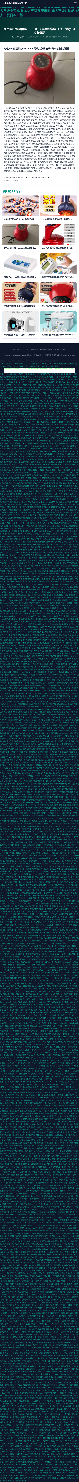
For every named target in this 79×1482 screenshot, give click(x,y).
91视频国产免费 (54, 1111)
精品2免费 (45, 1188)
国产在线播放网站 (25, 510)
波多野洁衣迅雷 (31, 1294)
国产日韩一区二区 (57, 464)
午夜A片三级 (60, 965)
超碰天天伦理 (73, 1345)
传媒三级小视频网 (41, 1281)
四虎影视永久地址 (7, 1177)
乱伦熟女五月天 (13, 398)
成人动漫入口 (61, 1454)
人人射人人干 (55, 1332)
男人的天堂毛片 (70, 1433)
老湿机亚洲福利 (23, 834)
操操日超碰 (36, 1156)
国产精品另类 (31, 725)
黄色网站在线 (35, 1454)
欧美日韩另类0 (39, 464)
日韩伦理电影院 (60, 1114)
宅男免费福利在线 (31, 1204)
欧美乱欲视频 (45, 534)
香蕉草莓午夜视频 (58, 1220)
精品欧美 (68, 720)
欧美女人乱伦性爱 (24, 1063)
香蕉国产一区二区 (11, 1084)
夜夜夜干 (17, 1167)
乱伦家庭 (7, 414)
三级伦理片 (31, 1262)
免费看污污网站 (15, 1004)
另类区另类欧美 (17, 563)
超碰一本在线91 (50, 1324)
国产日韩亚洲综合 (41, 675)
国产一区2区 (72, 1254)
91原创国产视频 (13, 467)
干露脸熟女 (19, 723)
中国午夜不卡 (57, 978)
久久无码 (3, 709)
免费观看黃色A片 (7, 858)
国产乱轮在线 (14, 1217)
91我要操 (8, 574)
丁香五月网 (68, 526)
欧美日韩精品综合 (40, 938)
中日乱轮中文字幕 (59, 1254)
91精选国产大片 (23, 925)
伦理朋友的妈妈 (70, 582)
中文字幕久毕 (32, 1348)
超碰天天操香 (32, 1406)
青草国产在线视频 (36, 406)
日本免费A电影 (58, 1137)
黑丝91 (31, 1223)
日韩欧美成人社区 (11, 1028)
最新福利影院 (9, 637)
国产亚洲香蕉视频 (47, 983)
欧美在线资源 (36, 1332)
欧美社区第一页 (71, 661)
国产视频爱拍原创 (70, 1223)
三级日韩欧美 (62, 893)
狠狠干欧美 (46, 544)
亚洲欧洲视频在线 (35, 1047)
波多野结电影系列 (56, 837)
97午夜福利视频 (30, 459)
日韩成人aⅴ (41, 1079)
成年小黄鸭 (42, 1438)
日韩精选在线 (5, 887)
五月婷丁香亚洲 (19, 1135)
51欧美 (53, 451)
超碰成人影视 (45, 478)
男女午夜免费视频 (12, 1122)
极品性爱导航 (9, 478)
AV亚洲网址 (53, 518)
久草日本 (61, 1268)
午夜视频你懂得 (34, 813)
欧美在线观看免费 (55, 1034)
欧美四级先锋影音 (47, 1132)
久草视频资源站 (17, 446)
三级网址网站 (29, 1425)
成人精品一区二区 (13, 456)
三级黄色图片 (28, 669)
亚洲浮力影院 (10, 1254)
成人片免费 (49, 598)
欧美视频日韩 (45, 1244)
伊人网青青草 (28, 507)
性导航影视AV (31, 494)
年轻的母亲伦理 (69, 1034)
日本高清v (27, 720)
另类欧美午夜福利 (37, 1074)
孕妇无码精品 (34, 1172)
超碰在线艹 (45, 520)
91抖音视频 (50, 1159)
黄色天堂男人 (69, 448)
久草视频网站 (5, 943)
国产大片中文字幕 (22, 512)
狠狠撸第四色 (30, 741)
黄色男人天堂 (35, 1028)
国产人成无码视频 (42, 411)
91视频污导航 (68, 640)
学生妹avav (23, 552)
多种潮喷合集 (38, 1382)
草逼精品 (47, 1199)
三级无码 (45, 824)
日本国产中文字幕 (45, 1161)
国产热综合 (54, 515)
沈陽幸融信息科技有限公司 (14, 3)
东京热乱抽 (32, 1185)
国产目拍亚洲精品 (65, 1052)
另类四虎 (53, 422)
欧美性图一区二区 (69, 1002)
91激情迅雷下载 (21, 1329)
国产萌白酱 (41, 818)
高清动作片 (63, 1278)
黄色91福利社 (52, 725)
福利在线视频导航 (60, 715)
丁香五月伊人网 (20, 951)
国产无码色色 (54, 574)
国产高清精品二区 (37, 390)
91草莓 (28, 707)
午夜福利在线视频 (24, 1385)
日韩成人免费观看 (27, 1119)
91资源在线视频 (9, 582)
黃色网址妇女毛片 (60, 1228)
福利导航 (29, 547)
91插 (16, 659)
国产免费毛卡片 (57, 1284)
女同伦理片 (32, 914)
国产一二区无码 (62, 1177)
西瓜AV (24, 935)
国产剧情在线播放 (18, 1377)
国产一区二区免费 (13, 1034)
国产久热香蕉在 (64, 1457)
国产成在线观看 (39, 645)
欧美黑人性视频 (55, 1167)
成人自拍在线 (66, 816)
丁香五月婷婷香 (6, 1090)
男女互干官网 (61, 1361)
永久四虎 (59, 1382)
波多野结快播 (60, 1132)
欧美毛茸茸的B (5, 874)
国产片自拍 (35, 518)
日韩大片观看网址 (58, 491)
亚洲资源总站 (71, 1132)
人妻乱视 (72, 443)
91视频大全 (46, 1028)
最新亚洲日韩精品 (24, 526)
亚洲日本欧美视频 (26, 1358)
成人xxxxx (32, 648)
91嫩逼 (50, 1148)
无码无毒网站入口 (51, 1050)
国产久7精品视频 (43, 994)
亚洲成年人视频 (33, 1459)
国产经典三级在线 (64, 518)
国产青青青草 (33, 728)
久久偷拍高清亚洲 (18, 558)
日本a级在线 (10, 723)
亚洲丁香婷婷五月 (54, 1364)
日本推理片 (19, 600)
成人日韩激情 (68, 1329)
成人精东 (32, 959)
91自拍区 (27, 821)
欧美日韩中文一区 (56, 478)
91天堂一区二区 (6, 653)
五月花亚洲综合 (13, 520)
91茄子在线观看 (73, 1050)
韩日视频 (53, 552)
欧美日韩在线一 (64, 1350)
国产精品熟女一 (6, 441)
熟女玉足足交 (36, 893)
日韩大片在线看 (72, 499)
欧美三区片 (46, 930)
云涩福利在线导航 (64, 504)
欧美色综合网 (63, 390)
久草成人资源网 (67, 1172)
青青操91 (39, 730)
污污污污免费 (22, 616)
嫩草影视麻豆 (15, 1318)
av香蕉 (55, 1270)
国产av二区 (52, 1100)
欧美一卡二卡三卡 (50, 1371)
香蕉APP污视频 (57, 547)
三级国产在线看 (19, 1058)
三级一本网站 (38, 996)
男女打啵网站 (56, 943)
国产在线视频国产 (69, 1348)
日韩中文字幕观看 (8, 382)
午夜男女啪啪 (32, 1278)
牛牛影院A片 (37, 603)
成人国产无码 (65, 1092)
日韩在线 (73, 430)
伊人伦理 (42, 1010)
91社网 (60, 560)
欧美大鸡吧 (58, 677)
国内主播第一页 (47, 555)
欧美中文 (30, 1137)
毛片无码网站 (42, 1369)
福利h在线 (28, 996)
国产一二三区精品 (34, 1401)
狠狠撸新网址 (22, 1092)
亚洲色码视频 (47, 951)
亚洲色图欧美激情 (31, 1111)
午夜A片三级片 (46, 550)
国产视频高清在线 (25, 488)
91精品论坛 (25, 1454)
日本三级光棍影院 (27, 425)
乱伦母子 (64, 879)
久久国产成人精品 (69, 550)
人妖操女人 (49, 1074)
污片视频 (8, 1302)
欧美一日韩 (54, 1204)
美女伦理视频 (10, 377)
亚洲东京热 (61, 422)
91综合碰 (16, 648)
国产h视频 (46, 1425)
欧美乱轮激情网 (57, 957)
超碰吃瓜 (54, 534)
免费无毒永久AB (23, 1273)
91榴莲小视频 (71, 462)
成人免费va (47, 866)
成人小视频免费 (22, 1060)
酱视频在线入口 (35, 861)
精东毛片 (32, 858)
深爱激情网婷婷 (47, 1191)
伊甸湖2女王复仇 (68, 1422)
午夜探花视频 (24, 975)
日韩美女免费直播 (47, 672)
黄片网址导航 (70, 1414)
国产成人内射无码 (58, 385)
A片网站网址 (59, 672)
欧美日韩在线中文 (60, 1047)
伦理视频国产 (29, 933)
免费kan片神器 (51, 874)
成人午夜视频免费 (8, 728)
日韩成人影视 (19, 438)
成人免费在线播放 (35, 941)
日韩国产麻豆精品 (50, 1018)
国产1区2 (70, 1191)
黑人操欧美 (63, 1010)
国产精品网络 (12, 709)
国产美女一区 (34, 1132)
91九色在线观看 (8, 659)
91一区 (18, 672)
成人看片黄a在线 (28, 874)
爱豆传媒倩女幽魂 (6, 470)
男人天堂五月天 (19, 999)
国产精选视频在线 (59, 1175)
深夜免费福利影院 (65, 1465)
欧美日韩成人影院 (33, 1356)
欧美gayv (21, 430)
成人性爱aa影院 (64, 433)
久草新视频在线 (42, 571)
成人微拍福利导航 (55, 738)
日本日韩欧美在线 (45, 696)
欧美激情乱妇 (29, 917)
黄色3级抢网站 (45, 382)
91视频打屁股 (18, 1066)
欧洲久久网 (66, 861)
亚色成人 (13, 901)
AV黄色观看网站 (61, 456)
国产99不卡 (45, 584)
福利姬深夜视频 (28, 1236)
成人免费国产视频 (39, 1044)
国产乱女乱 (24, 648)
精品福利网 (51, 890)
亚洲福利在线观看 (10, 861)
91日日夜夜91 (36, 417)
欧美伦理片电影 (66, 1169)
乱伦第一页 (46, 552)
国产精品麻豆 (35, 954)
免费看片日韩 (52, 728)
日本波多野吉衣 (35, 576)
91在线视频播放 (41, 879)
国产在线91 (44, 518)
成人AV (46, 869)
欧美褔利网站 (22, 1310)
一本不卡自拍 (11, 1063)
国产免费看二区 (18, 595)
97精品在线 (46, 1076)
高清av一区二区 (55, 855)
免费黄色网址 (19, 685)
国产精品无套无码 (17, 627)
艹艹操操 (51, 456)
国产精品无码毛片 (70, 903)
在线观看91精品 (25, 738)
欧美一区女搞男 (60, 1356)
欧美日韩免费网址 (34, 1475)
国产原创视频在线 (29, 443)
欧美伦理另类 (30, 837)
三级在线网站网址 (62, 983)
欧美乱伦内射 (26, 1364)
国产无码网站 (48, 656)
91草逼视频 (42, 728)
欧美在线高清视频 (17, 1220)
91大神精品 (38, 425)
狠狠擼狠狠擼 (63, 733)
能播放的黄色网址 (16, 1430)
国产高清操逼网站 (22, 1481)
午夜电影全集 (56, 467)
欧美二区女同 (45, 688)
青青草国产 (28, 590)
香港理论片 (54, 906)
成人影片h (50, 502)
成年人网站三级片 (56, 1183)
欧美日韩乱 (37, 590)
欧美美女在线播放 (37, 909)
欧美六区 (14, 1465)
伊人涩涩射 (56, 531)
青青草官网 (26, 1457)
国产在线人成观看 (14, 994)
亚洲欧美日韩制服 (40, 847)
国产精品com (31, 1342)
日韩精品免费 (26, 832)
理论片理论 (18, 911)
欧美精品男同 (29, 1100)
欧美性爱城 (65, 1249)
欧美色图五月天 (9, 1132)
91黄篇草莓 (11, 1092)
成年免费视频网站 (12, 510)
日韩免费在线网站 (56, 1140)
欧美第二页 (46, 1310)
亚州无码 (24, 972)
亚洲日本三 (10, 1231)
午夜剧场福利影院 (27, 1305)
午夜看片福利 (29, 1066)
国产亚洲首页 (36, 975)
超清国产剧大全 (19, 470)
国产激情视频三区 (42, 640)
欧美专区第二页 (44, 1294)
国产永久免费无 (57, 1090)
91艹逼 (65, 1353)
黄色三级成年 (9, 560)
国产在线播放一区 (69, 1055)
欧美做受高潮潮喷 (20, 813)
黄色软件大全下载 (45, 988)
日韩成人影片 (45, 523)
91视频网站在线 (29, 427)
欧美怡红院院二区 (49, 425)
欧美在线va (65, 1358)
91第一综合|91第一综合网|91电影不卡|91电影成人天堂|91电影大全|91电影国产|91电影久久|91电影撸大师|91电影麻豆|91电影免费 (39, 762)
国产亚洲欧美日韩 (59, 1042)
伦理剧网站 (73, 1010)
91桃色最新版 (5, 1465)
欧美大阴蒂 (66, 826)
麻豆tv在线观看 (53, 488)
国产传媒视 (9, 1462)
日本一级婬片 (66, 382)
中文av (16, 824)
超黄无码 (20, 669)
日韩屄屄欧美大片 (13, 909)
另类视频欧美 (59, 619)
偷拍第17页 (54, 1209)
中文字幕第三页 (33, 478)
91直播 (14, 507)
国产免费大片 (28, 717)
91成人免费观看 (16, 1340)
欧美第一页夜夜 (57, 395)
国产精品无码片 (56, 1236)
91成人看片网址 (28, 1106)
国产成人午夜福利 (42, 1451)
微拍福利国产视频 (28, 411)
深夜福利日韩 (61, 1435)
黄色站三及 (35, 1196)
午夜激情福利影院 (67, 959)
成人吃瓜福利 (24, 467)
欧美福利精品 (37, 1387)
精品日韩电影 (31, 999)
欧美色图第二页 (72, 1361)
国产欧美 (56, 496)
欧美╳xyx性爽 (61, 1127)
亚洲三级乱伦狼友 (11, 949)
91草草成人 (10, 1196)
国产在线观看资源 (29, 994)
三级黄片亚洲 (8, 1401)
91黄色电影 (11, 523)
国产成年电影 (26, 829)
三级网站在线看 (16, 1313)
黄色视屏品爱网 (41, 1034)
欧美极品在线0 (45, 1220)
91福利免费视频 (16, 733)
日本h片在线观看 (14, 1361)
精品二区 (46, 1276)
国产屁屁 (34, 414)
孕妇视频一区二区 (7, 1012)
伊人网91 (3, 1225)
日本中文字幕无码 (59, 536)
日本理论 (5, 672)
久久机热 (51, 448)
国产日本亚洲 (51, 1350)
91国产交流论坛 (28, 1247)
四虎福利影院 (16, 1159)
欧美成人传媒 (56, 1425)
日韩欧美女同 (26, 1156)
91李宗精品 (19, 656)
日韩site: (76, 962)
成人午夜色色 (59, 909)
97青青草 (45, 1329)
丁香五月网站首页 (34, 1076)
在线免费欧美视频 (16, 403)
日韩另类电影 (36, 853)
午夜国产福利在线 (29, 1340)
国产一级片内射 (61, 401)
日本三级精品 (6, 1358)
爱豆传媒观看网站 (63, 425)
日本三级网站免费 (72, 1231)
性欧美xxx (66, 943)
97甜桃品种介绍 (59, 629)
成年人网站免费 (30, 627)
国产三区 (69, 858)
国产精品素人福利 (13, 1119)
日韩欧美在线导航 (16, 1209)
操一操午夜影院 (12, 1422)
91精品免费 (32, 1231)
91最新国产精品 (13, 504)
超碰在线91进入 (72, 1076)
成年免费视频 (33, 744)
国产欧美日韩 (24, 1422)
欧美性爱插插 (37, 866)
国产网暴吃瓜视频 (69, 1340)
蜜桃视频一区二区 (19, 957)
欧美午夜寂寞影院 (16, 536)
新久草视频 (10, 885)
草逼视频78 (6, 528)
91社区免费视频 (36, 1289)
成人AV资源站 (65, 1204)
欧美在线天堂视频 (72, 965)
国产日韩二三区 (7, 1052)
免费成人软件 (42, 563)
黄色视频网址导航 (66, 531)
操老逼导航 (10, 1223)
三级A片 (31, 675)
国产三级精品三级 (66, 1262)
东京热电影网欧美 (27, 1148)
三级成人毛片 (24, 1050)
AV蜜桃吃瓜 (37, 664)
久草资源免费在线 (9, 1467)
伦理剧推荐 (35, 629)
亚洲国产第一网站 (34, 584)
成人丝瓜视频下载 (46, 419)
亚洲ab (56, 486)
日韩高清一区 (54, 1060)
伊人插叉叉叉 (42, 1212)
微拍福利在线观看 (16, 374)
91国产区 (8, 837)
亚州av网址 (12, 1172)
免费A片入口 (9, 1047)
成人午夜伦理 (33, 1302)
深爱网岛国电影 (62, 834)
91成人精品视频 (69, 395)
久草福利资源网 (53, 507)
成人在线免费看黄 (13, 621)
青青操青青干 (18, 736)
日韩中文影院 (11, 1414)
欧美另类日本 (56, 1028)
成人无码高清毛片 (12, 555)
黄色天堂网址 (59, 885)
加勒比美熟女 (55, 813)
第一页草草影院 (57, 651)
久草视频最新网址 (59, 499)
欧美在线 (62, 1050)
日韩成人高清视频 (41, 1358)
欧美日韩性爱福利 (20, 611)
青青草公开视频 (25, 1379)
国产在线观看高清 (23, 1196)
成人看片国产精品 (72, 887)
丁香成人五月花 (36, 499)
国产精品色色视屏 (34, 927)
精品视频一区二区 (37, 919)
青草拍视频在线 (57, 1215)
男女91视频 (73, 603)
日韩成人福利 (24, 1284)
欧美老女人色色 (20, 1321)
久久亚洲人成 (5, 502)
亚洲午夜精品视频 (6, 608)
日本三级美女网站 (71, 1183)
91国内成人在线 (36, 1276)
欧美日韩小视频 (21, 691)
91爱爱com (47, 531)
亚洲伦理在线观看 (45, 1254)
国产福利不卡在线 (70, 1217)
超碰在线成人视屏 (26, 1225)
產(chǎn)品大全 (20, 37)
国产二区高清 (27, 653)
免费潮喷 (3, 467)
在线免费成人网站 (60, 1473)
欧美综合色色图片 (70, 1215)
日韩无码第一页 (27, 1318)
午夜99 (21, 645)
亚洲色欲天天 (34, 419)
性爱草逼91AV (69, 590)
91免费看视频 (39, 669)
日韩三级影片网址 (47, 1377)
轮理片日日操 (29, 1435)
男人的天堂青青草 (32, 1012)
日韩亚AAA (4, 1457)
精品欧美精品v (30, 683)
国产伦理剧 (6, 627)
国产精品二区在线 (39, 877)
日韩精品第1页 (24, 1409)
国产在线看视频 (6, 927)
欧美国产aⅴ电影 (21, 1265)
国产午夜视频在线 (57, 1414)
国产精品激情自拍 (42, 1119)
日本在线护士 (55, 520)
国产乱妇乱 (21, 1180)
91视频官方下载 (56, 1012)
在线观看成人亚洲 (44, 1020)
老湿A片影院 (13, 603)
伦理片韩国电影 (38, 832)
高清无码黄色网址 (61, 919)
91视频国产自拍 (38, 475)
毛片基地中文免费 (57, 1066)
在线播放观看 (48, 595)
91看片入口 (20, 696)
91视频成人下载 (43, 574)
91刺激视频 (70, 717)
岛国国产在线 (12, 680)
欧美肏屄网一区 (57, 994)
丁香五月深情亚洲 (58, 829)
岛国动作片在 (17, 579)
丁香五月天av (70, 699)
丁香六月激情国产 (26, 938)
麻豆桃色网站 (58, 736)
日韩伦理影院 (47, 1475)
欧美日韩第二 (8, 978)
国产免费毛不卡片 (70, 707)
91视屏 (75, 986)
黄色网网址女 (48, 499)
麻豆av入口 (5, 1419)
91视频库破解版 (20, 1262)
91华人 (48, 464)
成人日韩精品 (24, 688)
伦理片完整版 (12, 518)
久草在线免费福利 (34, 1326)
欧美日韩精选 (20, 898)
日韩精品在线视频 (71, 1302)
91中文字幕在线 (31, 470)
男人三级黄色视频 (34, 1249)
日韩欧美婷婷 (69, 1095)
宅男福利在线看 (55, 1188)
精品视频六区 (56, 1002)
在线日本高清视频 (7, 906)
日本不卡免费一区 (71, 909)
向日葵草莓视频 (52, 986)
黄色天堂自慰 (60, 1039)
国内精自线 (63, 387)
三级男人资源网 (27, 1427)
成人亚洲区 (11, 515)
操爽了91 (46, 1215)
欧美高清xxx (35, 1191)
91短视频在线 (57, 730)
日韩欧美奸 (14, 1470)
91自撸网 (10, 1265)
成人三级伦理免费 (16, 387)
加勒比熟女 (33, 409)
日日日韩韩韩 (44, 1406)
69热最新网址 (7, 667)
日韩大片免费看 (47, 1401)
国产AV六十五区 (65, 970)
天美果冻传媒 (58, 550)
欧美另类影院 (43, 991)
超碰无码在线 (17, 640)
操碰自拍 (24, 980)
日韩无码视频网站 (48, 603)
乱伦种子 (55, 374)
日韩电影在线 (28, 847)
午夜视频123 (10, 600)
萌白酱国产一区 (58, 409)
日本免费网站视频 (42, 1236)
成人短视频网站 (14, 980)
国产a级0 (59, 379)
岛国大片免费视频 (54, 398)
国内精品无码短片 (41, 441)
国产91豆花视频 (45, 1430)
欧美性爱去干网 (15, 1247)
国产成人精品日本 (46, 629)
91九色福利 (50, 624)
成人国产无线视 (61, 624)
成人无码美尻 (58, 980)
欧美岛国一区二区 (13, 592)
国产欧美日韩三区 (37, 1084)
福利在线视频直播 (32, 398)
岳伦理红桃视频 (64, 850)
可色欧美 (15, 1358)
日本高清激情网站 (37, 946)
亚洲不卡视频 (50, 1223)
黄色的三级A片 (10, 1395)
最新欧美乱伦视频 (22, 919)
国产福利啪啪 (30, 483)
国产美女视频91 (52, 1044)
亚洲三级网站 (47, 1321)
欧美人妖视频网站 (20, 637)
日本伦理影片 (59, 1148)
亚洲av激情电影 (25, 555)
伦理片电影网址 (9, 1438)
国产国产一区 (54, 430)
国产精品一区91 (56, 688)
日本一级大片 (5, 374)
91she (68, 1438)
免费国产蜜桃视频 (20, 1207)
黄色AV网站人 (41, 725)
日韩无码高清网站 (49, 967)
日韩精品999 (33, 935)
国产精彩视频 (50, 435)
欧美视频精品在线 (71, 1265)
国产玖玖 (60, 707)
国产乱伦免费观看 (46, 643)
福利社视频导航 (43, 1286)
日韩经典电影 (40, 1268)
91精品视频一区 (16, 1390)
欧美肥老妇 (67, 648)
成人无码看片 (46, 566)
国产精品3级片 (73, 387)
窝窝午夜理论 (33, 637)
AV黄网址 (27, 1116)
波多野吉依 (68, 1140)
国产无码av (4, 603)
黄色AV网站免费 (72, 885)
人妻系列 (74, 467)
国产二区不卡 (13, 1409)
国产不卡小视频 (30, 560)
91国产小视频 (36, 672)
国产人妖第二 (41, 502)
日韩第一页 (44, 1012)
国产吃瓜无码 (69, 1241)
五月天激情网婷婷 (56, 869)
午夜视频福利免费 (63, 728)
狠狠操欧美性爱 (11, 550)
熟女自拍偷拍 (22, 571)
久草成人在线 (22, 1015)
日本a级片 (30, 882)
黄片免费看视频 (6, 847)
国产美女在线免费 (20, 651)
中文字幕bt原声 (67, 598)
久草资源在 (11, 598)
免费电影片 (70, 512)
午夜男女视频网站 (14, 1236)
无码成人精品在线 (56, 898)
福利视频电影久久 (10, 616)
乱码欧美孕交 (36, 520)
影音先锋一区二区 (15, 1153)
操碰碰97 (44, 1207)
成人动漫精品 (10, 919)
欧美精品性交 (29, 438)
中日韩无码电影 (45, 1098)
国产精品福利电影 (32, 1220)
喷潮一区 (63, 587)
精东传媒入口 (65, 419)
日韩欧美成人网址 (65, 1151)
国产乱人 (36, 534)
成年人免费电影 (54, 1358)
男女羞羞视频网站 (10, 986)
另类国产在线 (12, 571)
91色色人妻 (32, 504)
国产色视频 (32, 632)
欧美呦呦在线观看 (41, 911)
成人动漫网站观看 (44, 395)
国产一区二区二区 (16, 395)
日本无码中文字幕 (20, 895)
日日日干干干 (71, 1148)
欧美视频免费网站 (16, 842)
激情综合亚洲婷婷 (11, 1026)
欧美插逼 (74, 861)
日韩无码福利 (8, 1002)
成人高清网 (40, 874)
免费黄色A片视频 (35, 978)
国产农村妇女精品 (24, 930)
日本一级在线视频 (43, 494)
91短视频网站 (53, 675)
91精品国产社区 (6, 640)
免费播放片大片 (35, 1068)
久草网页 (69, 576)
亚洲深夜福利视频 (61, 1036)
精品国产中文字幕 (22, 1233)
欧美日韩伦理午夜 (38, 720)
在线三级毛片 (57, 1403)
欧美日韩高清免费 (29, 640)
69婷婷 (47, 1233)
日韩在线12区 (59, 1401)
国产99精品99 (5, 871)
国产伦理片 (39, 1137)
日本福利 (25, 1191)
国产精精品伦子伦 (64, 946)
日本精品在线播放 (20, 675)
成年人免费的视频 (35, 1215)
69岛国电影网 (22, 1007)
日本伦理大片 (71, 1273)
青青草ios (53, 1119)
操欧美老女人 (31, 568)
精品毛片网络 (34, 980)
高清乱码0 (49, 496)
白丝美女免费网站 (27, 393)
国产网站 (10, 494)
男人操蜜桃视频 (65, 483)
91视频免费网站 (51, 962)
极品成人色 (50, 600)
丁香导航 (47, 1124)
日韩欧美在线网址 (30, 1145)
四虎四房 (46, 685)
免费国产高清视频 (18, 707)
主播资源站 (56, 1172)
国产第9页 (57, 598)
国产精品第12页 (33, 608)
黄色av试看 (52, 1342)
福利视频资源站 (11, 379)
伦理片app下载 (26, 433)
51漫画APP (35, 592)
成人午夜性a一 (23, 1289)
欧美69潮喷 (16, 433)
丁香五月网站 (29, 600)
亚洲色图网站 (59, 720)
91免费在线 (40, 1092)
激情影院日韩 (31, 667)
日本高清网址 (8, 1127)
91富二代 (22, 1326)
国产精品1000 (41, 627)
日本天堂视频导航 (13, 425)
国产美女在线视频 (50, 475)
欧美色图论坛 (61, 462)
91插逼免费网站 (64, 1058)
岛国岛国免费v (32, 1161)
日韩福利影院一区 (50, 1116)
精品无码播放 (23, 1371)
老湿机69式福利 (65, 1369)
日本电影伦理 (53, 605)
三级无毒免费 (58, 656)
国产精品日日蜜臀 (7, 1185)
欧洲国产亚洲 (44, 906)
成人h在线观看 (23, 1292)
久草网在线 (60, 454)
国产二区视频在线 (45, 1473)
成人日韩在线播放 (24, 986)
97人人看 (74, 723)
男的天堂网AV (55, 523)
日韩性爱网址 (10, 584)
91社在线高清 (7, 472)
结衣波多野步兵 (11, 1385)
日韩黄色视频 (72, 925)
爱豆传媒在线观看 (44, 1145)
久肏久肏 (66, 1310)
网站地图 (54, 366)
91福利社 (61, 1292)
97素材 (15, 1337)
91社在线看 (66, 653)
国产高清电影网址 (60, 555)
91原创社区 (56, 566)
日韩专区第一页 (49, 1345)
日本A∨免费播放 (14, 829)
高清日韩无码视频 (31, 528)
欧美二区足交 (29, 842)
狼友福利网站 (26, 1252)
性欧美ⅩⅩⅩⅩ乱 (63, 403)
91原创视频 (11, 691)
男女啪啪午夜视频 (32, 486)
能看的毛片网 (65, 1366)
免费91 (64, 470)
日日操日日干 (9, 1169)
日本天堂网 (43, 1334)
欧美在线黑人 (33, 1403)
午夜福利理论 (5, 1377)
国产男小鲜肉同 (61, 446)
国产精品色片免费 (42, 840)
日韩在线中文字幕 (37, 1050)
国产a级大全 (72, 1473)
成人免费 (74, 566)
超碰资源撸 (59, 1374)
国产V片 (47, 829)
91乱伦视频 (26, 845)
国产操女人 (29, 534)
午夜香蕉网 (49, 1273)
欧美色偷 (61, 1063)
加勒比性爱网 (25, 406)
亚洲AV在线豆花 (56, 685)
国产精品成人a (65, 1470)
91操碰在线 (26, 390)
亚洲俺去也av (51, 949)
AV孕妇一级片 (63, 1116)
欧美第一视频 (37, 1063)
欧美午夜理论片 (11, 922)
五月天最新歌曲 (30, 1020)
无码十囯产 (46, 957)
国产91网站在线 (41, 1087)
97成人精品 (42, 1153)
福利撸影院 (8, 480)
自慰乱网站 (75, 938)
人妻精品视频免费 (51, 1151)
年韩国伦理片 (10, 1356)
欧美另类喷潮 (64, 933)
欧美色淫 (60, 406)
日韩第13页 (33, 988)
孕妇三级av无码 (42, 632)
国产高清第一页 (36, 621)
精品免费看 (6, 496)
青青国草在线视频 (7, 988)
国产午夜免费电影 (19, 927)
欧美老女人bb (64, 472)
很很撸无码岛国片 (71, 1374)
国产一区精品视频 (46, 1398)
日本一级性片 (27, 1260)
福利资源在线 (47, 427)
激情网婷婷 (20, 693)
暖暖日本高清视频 (53, 1305)
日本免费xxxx (8, 1321)
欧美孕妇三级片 (45, 1201)
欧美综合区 (17, 1106)
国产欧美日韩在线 (67, 544)
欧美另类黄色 (58, 1302)
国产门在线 (68, 1284)
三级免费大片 (70, 914)
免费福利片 (44, 1060)
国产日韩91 (14, 417)
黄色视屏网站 (5, 536)
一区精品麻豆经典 (62, 451)
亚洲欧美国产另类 (69, 736)
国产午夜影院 (32, 1031)
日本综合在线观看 (45, 1231)
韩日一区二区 (69, 417)
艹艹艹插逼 (67, 547)
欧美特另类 (49, 1422)
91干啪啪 (9, 736)
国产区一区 (45, 813)
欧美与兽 (35, 1385)
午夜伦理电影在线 (10, 1199)
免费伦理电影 (37, 542)
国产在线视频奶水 (39, 970)
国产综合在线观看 (63, 377)
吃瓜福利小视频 (55, 470)
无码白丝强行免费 (19, 667)
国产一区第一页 (36, 925)
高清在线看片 (45, 1385)
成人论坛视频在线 (11, 1449)
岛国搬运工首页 (58, 582)
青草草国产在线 (52, 933)
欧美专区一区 (24, 1084)
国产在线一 (18, 443)
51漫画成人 (27, 531)
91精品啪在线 (56, 1020)
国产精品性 (47, 374)
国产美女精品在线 (53, 816)
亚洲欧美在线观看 (38, 472)
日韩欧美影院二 (41, 842)
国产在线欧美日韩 (10, 1387)
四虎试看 (45, 446)
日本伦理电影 (62, 1281)
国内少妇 (54, 1164)
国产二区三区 (38, 374)
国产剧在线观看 (35, 972)
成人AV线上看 (66, 972)
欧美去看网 (4, 1324)
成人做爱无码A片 (51, 1103)
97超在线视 (9, 683)
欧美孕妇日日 (51, 818)
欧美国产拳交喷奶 (20, 478)
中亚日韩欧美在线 (39, 1252)
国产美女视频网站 (30, 574)
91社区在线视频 (22, 1473)
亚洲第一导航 (60, 1297)
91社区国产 (32, 377)
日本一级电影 (60, 576)
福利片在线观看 (46, 385)
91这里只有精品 (72, 1356)
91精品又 (46, 701)
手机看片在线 (21, 855)
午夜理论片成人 (19, 1228)
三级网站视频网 (13, 688)
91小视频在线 (72, 1114)
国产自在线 (21, 568)
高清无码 (67, 1066)
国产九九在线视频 (50, 1063)
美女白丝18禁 (35, 680)
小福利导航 (61, 818)
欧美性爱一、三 (43, 1140)
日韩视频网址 (6, 1297)
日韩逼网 (56, 419)
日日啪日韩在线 (53, 959)
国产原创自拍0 (48, 1289)
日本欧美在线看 (47, 664)
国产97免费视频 (68, 1188)
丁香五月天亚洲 (73, 675)
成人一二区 (4, 1446)
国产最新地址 (24, 1366)
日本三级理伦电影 (43, 1055)
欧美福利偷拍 (18, 1353)
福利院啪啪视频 (65, 1478)
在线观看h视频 (50, 379)
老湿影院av (26, 1159)
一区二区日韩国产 (60, 1398)
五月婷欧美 (62, 832)
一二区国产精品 (40, 1446)
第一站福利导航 (9, 1473)
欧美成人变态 (35, 1188)
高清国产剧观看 (63, 552)
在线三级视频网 (20, 1462)
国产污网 (45, 1332)
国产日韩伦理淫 (21, 744)
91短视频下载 (10, 855)
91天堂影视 (35, 693)
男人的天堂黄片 (52, 1262)
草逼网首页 (6, 427)
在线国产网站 (29, 1183)
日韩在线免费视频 (22, 1270)
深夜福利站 (55, 972)
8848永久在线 (20, 1348)
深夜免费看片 (66, 1451)
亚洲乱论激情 (60, 1135)
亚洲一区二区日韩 (50, 1106)
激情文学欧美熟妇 (71, 1294)
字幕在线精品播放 (6, 605)
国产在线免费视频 (42, 903)
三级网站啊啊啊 (46, 1393)
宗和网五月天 (43, 528)
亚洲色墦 (38, 1425)
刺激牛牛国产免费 (31, 1010)
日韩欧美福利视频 (48, 895)
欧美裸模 (48, 409)
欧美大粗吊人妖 (6, 677)
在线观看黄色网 (29, 723)
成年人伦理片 (53, 693)
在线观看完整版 (11, 1273)
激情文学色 (69, 672)
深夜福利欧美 (68, 1012)
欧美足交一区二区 (33, 422)
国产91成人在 (60, 1273)
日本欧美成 (4, 1340)
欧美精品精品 (68, 911)
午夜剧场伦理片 (33, 1180)
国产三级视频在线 (6, 725)
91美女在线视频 (44, 451)
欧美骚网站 (63, 675)
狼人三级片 (4, 744)
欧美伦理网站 (57, 863)
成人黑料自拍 (60, 600)
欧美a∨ (7, 1100)
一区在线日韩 (38, 1308)
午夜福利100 (30, 1090)
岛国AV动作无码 (43, 459)
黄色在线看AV (72, 1225)
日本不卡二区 (5, 417)
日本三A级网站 (36, 922)
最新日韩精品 (19, 462)
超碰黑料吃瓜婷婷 (22, 1438)
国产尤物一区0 (36, 1414)
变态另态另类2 (9, 656)
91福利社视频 (21, 547)
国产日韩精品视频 (32, 1244)
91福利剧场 (17, 475)
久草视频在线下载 (36, 1108)
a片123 (51, 619)
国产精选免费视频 (60, 664)
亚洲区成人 (67, 685)
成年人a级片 (12, 818)
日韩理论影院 (15, 972)
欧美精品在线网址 (60, 951)
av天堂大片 (50, 1127)
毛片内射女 (9, 632)
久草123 (40, 667)
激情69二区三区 (6, 1305)
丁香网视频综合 (71, 1004)
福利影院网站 (72, 446)
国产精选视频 (48, 925)
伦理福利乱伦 (41, 959)
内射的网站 (37, 1337)
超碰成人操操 (53, 441)
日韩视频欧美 (51, 1268)
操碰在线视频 (22, 959)
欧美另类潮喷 (17, 967)
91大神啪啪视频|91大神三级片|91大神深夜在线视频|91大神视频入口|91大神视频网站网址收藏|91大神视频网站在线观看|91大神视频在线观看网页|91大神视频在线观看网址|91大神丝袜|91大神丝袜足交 (39, 783)
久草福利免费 (48, 845)
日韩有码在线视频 (49, 941)
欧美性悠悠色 (71, 1135)
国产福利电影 (34, 523)
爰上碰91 (46, 723)
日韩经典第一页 (65, 1084)
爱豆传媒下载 (55, 701)
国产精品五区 (21, 1475)
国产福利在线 (68, 435)
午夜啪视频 (57, 709)
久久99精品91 (37, 869)
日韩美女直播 (9, 542)
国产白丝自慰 (23, 1108)
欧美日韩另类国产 (70, 845)
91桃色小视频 (74, 733)
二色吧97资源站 (28, 464)
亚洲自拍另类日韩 (13, 1252)
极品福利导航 (51, 704)
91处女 (20, 507)
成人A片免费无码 (14, 1023)
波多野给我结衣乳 (39, 1364)
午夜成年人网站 (6, 707)
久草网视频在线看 (65, 515)
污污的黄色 (25, 909)
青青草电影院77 (32, 1058)
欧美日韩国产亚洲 (37, 1124)
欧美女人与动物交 (40, 393)
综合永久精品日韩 (39, 1457)
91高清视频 (44, 834)
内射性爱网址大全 (58, 661)
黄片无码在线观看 (16, 840)
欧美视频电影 (42, 736)
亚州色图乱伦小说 (16, 502)
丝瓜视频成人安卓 (34, 1329)
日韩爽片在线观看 (50, 1337)
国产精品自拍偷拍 (25, 603)
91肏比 (42, 680)
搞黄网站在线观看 (62, 579)
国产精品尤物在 (67, 523)
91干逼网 (55, 1169)
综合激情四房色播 (11, 850)
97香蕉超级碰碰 (6, 595)
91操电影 (12, 672)
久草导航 (31, 965)
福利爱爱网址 (47, 582)
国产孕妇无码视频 (36, 712)
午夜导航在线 (36, 555)
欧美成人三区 (45, 1164)
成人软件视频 (17, 544)
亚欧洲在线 (72, 1228)
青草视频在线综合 (16, 1183)
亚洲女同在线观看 (60, 975)
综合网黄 (39, 595)
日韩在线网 (11, 547)
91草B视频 (10, 1481)
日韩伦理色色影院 (52, 1092)
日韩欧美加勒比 (30, 1079)
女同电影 (42, 1058)
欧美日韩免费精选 (53, 1313)
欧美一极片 (61, 1225)
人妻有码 (58, 1390)
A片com (12, 704)
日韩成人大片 (18, 1435)
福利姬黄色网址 (14, 499)
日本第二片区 (17, 717)
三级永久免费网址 (55, 911)
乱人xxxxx (12, 669)
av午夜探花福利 (34, 611)
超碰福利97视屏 (9, 696)
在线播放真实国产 (19, 1278)
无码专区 (45, 1411)
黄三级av (14, 1419)
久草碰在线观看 (25, 1449)
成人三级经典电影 (66, 840)
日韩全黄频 (16, 1281)
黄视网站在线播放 (24, 518)
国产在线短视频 (23, 701)
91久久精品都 (45, 863)
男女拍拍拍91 (19, 882)
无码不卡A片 (22, 826)
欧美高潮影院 (45, 1180)
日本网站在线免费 (71, 464)
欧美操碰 (39, 683)
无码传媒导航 (42, 605)
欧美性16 (19, 515)
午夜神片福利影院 (39, 901)
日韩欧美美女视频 (49, 613)
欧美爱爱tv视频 (59, 592)
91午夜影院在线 (48, 1462)
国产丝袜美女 (40, 435)
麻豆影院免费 (10, 699)
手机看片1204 (69, 478)
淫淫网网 (46, 510)
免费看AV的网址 (46, 1196)
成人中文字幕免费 (24, 659)
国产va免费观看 (30, 502)
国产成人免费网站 (53, 1257)
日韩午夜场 (43, 608)
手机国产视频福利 (24, 877)
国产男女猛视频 (55, 653)
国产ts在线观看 (71, 659)
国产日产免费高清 (36, 1151)
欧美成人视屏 (62, 967)
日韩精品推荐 (22, 619)
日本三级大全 (21, 598)
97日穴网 (70, 536)
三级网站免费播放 (59, 821)
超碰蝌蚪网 (74, 1313)
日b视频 (51, 528)
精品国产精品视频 (24, 1387)
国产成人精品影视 (7, 933)
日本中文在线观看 (58, 1276)
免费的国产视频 (28, 1281)
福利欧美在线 (48, 667)
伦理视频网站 (12, 566)
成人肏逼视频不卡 (63, 853)
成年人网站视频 (37, 659)
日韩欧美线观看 (22, 1068)
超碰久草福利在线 (31, 1353)
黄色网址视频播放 (54, 563)
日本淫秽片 (12, 1294)
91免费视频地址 (67, 1185)
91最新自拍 (11, 534)
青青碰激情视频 (30, 1140)
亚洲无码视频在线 (34, 566)
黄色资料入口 (57, 696)
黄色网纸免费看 (28, 1087)
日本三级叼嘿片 (44, 1348)
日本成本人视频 (23, 1414)
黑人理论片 (14, 938)
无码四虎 (68, 475)
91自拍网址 (4, 1183)
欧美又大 (61, 475)
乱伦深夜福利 (16, 1129)
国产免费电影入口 (32, 1135)
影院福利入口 (34, 863)
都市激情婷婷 (42, 504)
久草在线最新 (12, 619)
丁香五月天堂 (41, 377)
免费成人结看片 (36, 1018)
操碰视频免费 (64, 824)
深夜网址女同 (44, 1278)
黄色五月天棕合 (36, 1026)
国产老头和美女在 (7, 863)
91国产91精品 (18, 1140)
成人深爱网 (59, 1377)
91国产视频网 (59, 590)
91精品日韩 (40, 1313)
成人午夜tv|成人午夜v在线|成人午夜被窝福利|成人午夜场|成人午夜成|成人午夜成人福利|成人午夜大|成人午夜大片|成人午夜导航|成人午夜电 (39, 773)
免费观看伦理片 (57, 1241)
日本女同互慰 (24, 1276)
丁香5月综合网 (37, 531)
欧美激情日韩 (27, 587)
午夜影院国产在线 (6, 661)
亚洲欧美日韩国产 (37, 1422)
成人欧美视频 (46, 1217)
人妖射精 (27, 414)
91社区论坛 (71, 555)
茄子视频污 (25, 419)
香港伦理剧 (47, 491)
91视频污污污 (17, 664)
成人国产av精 (45, 1172)
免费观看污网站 (30, 635)
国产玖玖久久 (25, 1122)
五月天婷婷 (47, 730)
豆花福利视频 (25, 613)
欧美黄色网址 (32, 855)
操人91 (57, 1249)
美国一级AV (68, 409)
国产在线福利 (48, 712)
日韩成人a (31, 730)
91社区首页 (61, 954)
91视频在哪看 (70, 1475)
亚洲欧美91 (71, 954)
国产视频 (54, 733)
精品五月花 (4, 1007)
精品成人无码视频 (61, 683)
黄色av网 (26, 576)
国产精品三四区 (52, 1010)
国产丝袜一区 (52, 443)
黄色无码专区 (43, 898)
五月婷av (12, 1475)
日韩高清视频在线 (13, 816)
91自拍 (58, 1316)
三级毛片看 (54, 1278)
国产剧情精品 (5, 387)
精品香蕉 (36, 488)
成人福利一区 (65, 1044)
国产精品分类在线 (17, 459)
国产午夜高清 (63, 605)
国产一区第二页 (59, 1260)
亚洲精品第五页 (43, 558)
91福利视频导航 (30, 462)
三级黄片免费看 (54, 847)
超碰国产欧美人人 (48, 1316)
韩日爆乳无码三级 (27, 456)
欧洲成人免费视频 (53, 1379)
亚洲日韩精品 (40, 1247)
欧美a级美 (70, 1220)
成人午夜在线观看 (24, 379)
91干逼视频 (10, 853)
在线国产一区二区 (61, 1459)
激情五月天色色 (6, 448)
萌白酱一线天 (50, 645)
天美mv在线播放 (30, 991)
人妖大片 (27, 693)
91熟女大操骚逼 (17, 821)
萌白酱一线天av (56, 1329)
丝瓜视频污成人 (37, 707)
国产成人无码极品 (21, 988)
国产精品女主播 (56, 1300)
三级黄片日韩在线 (13, 1156)
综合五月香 (28, 446)
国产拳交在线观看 (29, 1324)
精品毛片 (43, 611)
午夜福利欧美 (39, 1470)
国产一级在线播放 (68, 1007)
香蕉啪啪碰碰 (39, 962)
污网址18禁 (61, 725)
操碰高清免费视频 (44, 467)
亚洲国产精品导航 (50, 406)
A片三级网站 (38, 547)
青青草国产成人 (70, 427)
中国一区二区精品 (32, 1169)
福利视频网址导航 (13, 1036)
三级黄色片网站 (30, 595)
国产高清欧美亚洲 (50, 1465)
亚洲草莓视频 (64, 1082)
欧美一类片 (33, 1007)
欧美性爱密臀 (10, 643)
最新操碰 (14, 1201)
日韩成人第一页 (28, 448)
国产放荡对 (10, 1074)
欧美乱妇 (70, 866)
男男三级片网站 (51, 832)
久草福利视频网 (25, 417)
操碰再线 (55, 1467)
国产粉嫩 (46, 653)
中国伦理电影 (71, 988)
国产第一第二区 (56, 1406)
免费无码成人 (11, 959)
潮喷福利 (54, 1098)
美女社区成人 (65, 632)
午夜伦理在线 (10, 1369)
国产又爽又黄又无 (40, 507)
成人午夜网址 (7, 590)
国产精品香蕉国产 (37, 1082)
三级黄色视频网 (67, 1305)
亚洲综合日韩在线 (63, 882)
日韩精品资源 (30, 1369)
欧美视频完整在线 (16, 1111)
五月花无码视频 (18, 590)
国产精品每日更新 (14, 1087)
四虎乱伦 (28, 1382)
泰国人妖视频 (71, 1063)
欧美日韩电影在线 (47, 1135)
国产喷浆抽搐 (53, 635)
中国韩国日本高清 (42, 430)
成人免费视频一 (31, 1095)
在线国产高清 (69, 1377)
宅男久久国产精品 (64, 635)
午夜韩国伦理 (51, 1457)
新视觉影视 (28, 536)
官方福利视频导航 (42, 1066)
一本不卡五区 (11, 1241)
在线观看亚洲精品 (43, 515)
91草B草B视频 (72, 438)
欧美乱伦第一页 (45, 943)
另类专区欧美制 (51, 1292)
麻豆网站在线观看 (56, 558)
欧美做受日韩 (9, 443)
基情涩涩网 (18, 531)
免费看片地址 (68, 1300)
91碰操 (69, 1145)
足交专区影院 (71, 1247)
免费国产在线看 (19, 605)
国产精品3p (8, 648)
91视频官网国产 (68, 571)
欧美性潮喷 (49, 909)
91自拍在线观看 (49, 401)
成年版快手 (28, 685)
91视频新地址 (42, 709)
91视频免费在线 (39, 715)
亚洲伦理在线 (40, 933)
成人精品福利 (6, 1364)
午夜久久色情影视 (18, 1244)
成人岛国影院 (65, 616)
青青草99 (7, 1398)
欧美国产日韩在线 (7, 1406)
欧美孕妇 (62, 1103)
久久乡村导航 (29, 1268)
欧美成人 (66, 1020)
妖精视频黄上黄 (58, 1427)
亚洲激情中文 (26, 816)
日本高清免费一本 (48, 927)
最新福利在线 (24, 1164)
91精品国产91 (52, 504)
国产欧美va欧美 (15, 1457)
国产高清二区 (37, 845)
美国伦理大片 (64, 374)
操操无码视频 (26, 621)
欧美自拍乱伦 (32, 1417)
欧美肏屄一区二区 (32, 643)
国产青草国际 (27, 1361)
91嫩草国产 (74, 704)
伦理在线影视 (67, 608)
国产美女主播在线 (62, 895)
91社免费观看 (28, 911)
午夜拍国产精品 (17, 1268)
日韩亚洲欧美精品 (57, 1294)
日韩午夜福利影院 (67, 991)
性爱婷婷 (67, 542)
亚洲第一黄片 (71, 1268)
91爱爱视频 (51, 462)
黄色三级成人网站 (35, 1310)
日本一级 (7, 635)
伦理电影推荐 (11, 1382)
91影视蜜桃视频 (67, 1257)
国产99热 (51, 1390)
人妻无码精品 (38, 401)
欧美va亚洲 (13, 1249)
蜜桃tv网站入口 (71, 568)
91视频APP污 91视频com (40, 1441)
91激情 (2, 736)
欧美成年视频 (36, 738)
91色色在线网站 (69, 1244)
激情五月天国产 (18, 480)
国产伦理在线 (70, 1137)
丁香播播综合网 (6, 1228)
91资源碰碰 (54, 824)
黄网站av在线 (46, 733)
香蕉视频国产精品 (39, 624)
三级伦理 (59, 1223)
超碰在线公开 (27, 664)
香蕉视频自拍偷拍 (34, 1321)
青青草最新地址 (19, 1039)
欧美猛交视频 (63, 441)
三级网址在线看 (32, 943)
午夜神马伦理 (70, 712)
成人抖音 (39, 723)
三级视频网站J (50, 699)
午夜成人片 (68, 1286)
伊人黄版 (26, 967)
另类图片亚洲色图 (51, 1470)
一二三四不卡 (13, 1225)
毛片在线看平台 (7, 941)
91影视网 (7, 406)
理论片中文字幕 (58, 1201)
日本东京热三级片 (36, 1371)
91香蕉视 (22, 398)
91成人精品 (36, 930)
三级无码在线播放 (38, 1409)
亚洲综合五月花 (36, 1374)
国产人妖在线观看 (37, 1143)
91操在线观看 (19, 661)
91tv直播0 (51, 1361)
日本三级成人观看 (20, 608)
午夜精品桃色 (24, 946)
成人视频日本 (15, 419)
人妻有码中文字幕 (31, 1334)
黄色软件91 (20, 534)
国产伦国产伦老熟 (8, 965)
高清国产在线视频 (59, 1145)
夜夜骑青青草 (72, 401)
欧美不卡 (11, 1345)
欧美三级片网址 (14, 962)
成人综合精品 (25, 866)
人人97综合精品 (42, 568)
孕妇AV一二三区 (57, 1180)
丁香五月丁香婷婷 (35, 701)
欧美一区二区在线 (45, 935)
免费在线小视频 (43, 470)
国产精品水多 (31, 699)
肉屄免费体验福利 (42, 1183)
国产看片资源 (17, 464)
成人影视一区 (44, 1239)
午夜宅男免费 (40, 438)
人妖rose (20, 1294)
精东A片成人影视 (65, 906)
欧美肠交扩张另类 (10, 526)
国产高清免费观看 (63, 927)
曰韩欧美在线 (24, 1188)
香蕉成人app (53, 1023)
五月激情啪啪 (72, 1321)
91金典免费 (32, 616)
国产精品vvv (58, 1265)
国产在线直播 (69, 619)
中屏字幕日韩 (48, 1374)
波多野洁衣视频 (11, 454)
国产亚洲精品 (48, 826)
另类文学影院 (8, 824)
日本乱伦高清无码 (48, 717)
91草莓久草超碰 (52, 433)
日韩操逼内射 (25, 1332)
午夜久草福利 (72, 1175)
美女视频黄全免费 (69, 560)
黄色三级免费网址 (67, 520)
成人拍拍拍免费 (37, 491)
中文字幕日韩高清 (11, 1284)
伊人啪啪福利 (49, 996)
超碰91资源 (63, 539)
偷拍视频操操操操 (51, 1031)
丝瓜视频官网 (45, 1241)
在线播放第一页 (44, 1433)
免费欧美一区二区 (48, 1177)
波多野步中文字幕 (58, 637)
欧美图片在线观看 (37, 379)
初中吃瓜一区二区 (70, 1403)
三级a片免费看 (41, 1390)
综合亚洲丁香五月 (53, 1079)
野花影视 (57, 826)
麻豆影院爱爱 (7, 544)
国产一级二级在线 (16, 1478)
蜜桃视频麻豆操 (9, 954)
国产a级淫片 (20, 1356)
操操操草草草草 (67, 1332)
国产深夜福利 (54, 1395)
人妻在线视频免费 (31, 1098)
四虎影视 (62, 480)
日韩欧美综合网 (33, 1467)
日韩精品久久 (5, 1342)
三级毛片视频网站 (24, 901)
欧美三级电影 (9, 685)
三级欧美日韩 (74, 1417)
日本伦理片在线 (65, 627)
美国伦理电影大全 (22, 1074)
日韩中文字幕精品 (69, 1028)
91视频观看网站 (47, 1356)
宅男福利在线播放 (56, 640)
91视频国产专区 (54, 1185)
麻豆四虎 (52, 954)
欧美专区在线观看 (29, 1004)
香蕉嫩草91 (34, 1164)
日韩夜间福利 (47, 1042)
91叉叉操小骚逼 (38, 677)
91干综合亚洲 (27, 1023)
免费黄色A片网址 (15, 411)
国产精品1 (23, 1201)
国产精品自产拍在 (67, 1467)
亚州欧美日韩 (17, 1145)
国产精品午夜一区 (57, 414)
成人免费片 (10, 1055)
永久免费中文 (40, 1305)
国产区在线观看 (20, 1127)
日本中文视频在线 (24, 629)
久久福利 (29, 598)
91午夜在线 (49, 715)
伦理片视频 (70, 1292)
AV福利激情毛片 (15, 715)
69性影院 (38, 427)
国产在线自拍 (40, 1257)
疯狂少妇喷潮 (21, 643)
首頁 (12, 37)
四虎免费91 (30, 441)
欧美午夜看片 (38, 829)
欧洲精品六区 (31, 1286)
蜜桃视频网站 (21, 582)
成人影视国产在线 (56, 510)
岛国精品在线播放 (18, 741)
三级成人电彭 (67, 1207)
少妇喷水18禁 (26, 592)
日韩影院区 (65, 1313)
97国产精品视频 (32, 451)
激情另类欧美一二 (20, 632)
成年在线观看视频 (22, 885)
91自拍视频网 (67, 1387)
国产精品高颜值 (23, 1395)
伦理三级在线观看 (40, 1023)
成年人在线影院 (20, 1401)
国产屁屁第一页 (47, 590)
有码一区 (6, 1159)
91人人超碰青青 (23, 680)
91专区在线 (37, 544)
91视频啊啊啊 (63, 1212)
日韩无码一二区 (58, 1443)
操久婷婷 (40, 512)
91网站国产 (71, 1199)
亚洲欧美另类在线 (51, 1084)
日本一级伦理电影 (27, 1350)
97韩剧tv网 (4, 1217)
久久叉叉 (50, 611)
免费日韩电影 (9, 438)
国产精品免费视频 (37, 1103)
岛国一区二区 (7, 579)
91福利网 (33, 1292)
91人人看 (50, 1247)
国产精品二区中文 (16, 1020)
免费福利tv (55, 1441)
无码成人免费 (21, 1459)
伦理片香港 (41, 704)
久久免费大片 (58, 1475)
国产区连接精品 (12, 1379)
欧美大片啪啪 (29, 1478)
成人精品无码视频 (40, 403)
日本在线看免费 (11, 877)
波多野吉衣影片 (65, 1164)
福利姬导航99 (18, 1204)
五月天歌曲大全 (45, 1467)
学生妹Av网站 (12, 385)
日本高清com (23, 1419)
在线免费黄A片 (68, 411)
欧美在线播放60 (22, 1132)
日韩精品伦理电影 (57, 887)
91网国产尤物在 (62, 741)
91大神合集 (26, 491)
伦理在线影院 (55, 1451)
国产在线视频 (37, 582)
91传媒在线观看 (63, 1324)
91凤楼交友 (16, 874)
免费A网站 (27, 890)
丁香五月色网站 (33, 382)
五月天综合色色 (55, 861)
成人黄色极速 (48, 1047)
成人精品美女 (64, 1031)
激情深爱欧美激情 (55, 571)
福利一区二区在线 (51, 1082)
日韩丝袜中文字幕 (49, 893)
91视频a (60, 941)
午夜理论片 (8, 717)
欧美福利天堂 (35, 1114)
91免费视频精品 (19, 725)
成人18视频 (49, 677)
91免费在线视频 (23, 922)
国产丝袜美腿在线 (20, 941)
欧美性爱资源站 (67, 1079)
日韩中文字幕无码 (65, 962)
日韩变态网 (39, 1435)
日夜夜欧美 (11, 512)
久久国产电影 (71, 1276)
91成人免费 (22, 1249)
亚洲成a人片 (23, 1465)
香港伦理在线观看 (10, 834)
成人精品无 (26, 672)
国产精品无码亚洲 (39, 587)
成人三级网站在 (60, 528)
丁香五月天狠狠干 (7, 1393)
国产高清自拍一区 (44, 651)
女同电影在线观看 (49, 741)
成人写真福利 (37, 536)
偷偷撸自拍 (21, 1467)
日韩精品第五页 (72, 1297)
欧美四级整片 (73, 871)
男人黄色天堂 (71, 829)
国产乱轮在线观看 (34, 951)
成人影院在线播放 (20, 422)
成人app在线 (37, 446)
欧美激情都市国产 (50, 1026)
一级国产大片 (5, 1129)
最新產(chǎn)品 (11, 191)
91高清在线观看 (73, 1159)
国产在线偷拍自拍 (21, 906)
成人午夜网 (59, 448)
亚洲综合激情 (6, 1316)
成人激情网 (49, 919)
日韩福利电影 (55, 1417)
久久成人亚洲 (12, 629)
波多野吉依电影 (55, 459)
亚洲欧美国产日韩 (68, 738)
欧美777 (29, 1345)
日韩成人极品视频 (68, 667)
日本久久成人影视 (65, 1108)
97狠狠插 (65, 643)
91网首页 (50, 965)
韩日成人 (66, 651)
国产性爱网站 (27, 887)
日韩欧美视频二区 (32, 1039)
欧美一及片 (11, 693)
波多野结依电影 (70, 406)
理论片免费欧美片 (38, 1159)
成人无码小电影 (12, 1193)
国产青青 (33, 818)
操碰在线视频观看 (53, 877)
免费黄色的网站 (11, 970)
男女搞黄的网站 (20, 1406)
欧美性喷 (4, 1071)
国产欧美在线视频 (51, 390)
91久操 (63, 494)
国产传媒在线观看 (27, 879)
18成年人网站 (9, 486)
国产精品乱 (9, 882)
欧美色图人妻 (5, 403)
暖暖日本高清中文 (34, 871)
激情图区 (65, 855)
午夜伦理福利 (34, 1393)
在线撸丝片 (63, 488)
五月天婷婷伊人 (52, 970)
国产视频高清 (41, 443)
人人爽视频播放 (34, 1207)
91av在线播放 (36, 539)
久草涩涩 (61, 534)
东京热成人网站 (70, 898)
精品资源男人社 (47, 1114)
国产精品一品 (63, 1106)
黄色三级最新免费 (63, 704)
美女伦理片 (7, 1411)
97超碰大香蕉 (74, 393)
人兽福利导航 (27, 677)
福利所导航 (41, 699)
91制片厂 (39, 1106)
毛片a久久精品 (11, 1108)
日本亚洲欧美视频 (32, 1052)
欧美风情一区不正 (71, 1122)
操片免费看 (59, 996)
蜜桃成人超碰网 (69, 744)
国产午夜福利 (48, 922)
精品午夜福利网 (50, 669)
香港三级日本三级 (27, 1034)
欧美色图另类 (61, 1159)
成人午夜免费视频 (17, 414)
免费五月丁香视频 (71, 592)
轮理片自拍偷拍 (36, 613)
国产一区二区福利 (15, 401)
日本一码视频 (11, 914)
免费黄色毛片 (29, 403)
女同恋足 (67, 978)
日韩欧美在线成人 (69, 1425)
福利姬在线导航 (48, 1249)
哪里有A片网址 (19, 624)
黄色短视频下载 (35, 1177)
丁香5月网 (37, 824)
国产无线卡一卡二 (67, 1411)
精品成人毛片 (68, 1382)
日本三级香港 (10, 1441)
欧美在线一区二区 (36, 1465)
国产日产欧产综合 (14, 845)
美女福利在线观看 (21, 704)
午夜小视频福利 (44, 1284)
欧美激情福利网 (21, 728)
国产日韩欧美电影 (40, 448)
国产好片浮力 (55, 494)
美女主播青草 (40, 480)
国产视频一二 (18, 991)
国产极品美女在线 (19, 1417)
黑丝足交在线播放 (18, 943)
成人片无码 (57, 667)
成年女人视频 (5, 390)
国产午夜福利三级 (31, 1398)
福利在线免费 (11, 1289)
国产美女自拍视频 (59, 1321)
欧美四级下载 (11, 1292)
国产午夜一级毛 (15, 1324)
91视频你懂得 (49, 512)
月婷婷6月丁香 (37, 1199)
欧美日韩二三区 (34, 983)
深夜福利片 (4, 1116)
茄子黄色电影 (63, 917)
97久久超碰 (44, 1052)
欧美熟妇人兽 (11, 1310)
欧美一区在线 (71, 480)
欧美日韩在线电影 (71, 1326)
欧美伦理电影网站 (40, 456)
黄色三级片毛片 (60, 512)
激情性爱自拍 (34, 1015)
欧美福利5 (62, 1385)
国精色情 (13, 1007)
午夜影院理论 (48, 1193)
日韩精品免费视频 (37, 1233)
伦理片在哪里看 (69, 595)
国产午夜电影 (22, 914)
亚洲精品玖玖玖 (21, 1231)
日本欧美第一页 (60, 659)
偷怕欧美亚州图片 (30, 387)
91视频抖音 (23, 1193)
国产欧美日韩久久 (64, 874)
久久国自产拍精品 (38, 496)
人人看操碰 (15, 496)
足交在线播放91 (21, 382)
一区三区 (47, 1137)
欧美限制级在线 (36, 885)
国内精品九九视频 (27, 1257)
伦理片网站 (25, 1082)
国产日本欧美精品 (58, 930)
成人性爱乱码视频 (22, 1124)
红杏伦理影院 (17, 890)
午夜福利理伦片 (68, 1167)
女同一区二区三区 (59, 1199)
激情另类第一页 (45, 1403)
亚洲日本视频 (37, 510)
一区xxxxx (43, 398)
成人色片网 (54, 840)
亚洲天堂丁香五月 (50, 560)
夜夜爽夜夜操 (11, 1180)
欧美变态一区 (52, 377)
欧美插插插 (53, 1052)
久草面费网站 (13, 1366)
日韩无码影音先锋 (16, 1334)
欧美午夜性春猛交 (21, 1002)
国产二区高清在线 (65, 1119)
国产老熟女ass (39, 1225)
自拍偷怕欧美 (70, 1201)
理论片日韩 (73, 1462)
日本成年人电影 (57, 1433)
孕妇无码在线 (22, 709)
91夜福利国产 (72, 949)
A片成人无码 (9, 898)
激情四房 (45, 1414)
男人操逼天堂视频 (35, 826)
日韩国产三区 (11, 1015)
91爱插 (18, 935)
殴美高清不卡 (43, 1395)
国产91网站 (4, 1300)
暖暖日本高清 (55, 1233)
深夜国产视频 (60, 717)
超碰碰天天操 (47, 417)
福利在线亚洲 (63, 1371)
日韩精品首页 (21, 1055)
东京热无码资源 (69, 1406)
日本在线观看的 (6, 1039)
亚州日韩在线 (58, 1217)
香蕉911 (5, 393)
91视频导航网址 (27, 962)
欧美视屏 (46, 1002)
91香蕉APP (28, 374)
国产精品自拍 (8, 1042)
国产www (43, 693)
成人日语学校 (42, 1185)
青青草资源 (52, 1212)
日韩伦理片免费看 (47, 1039)
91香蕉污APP (32, 651)
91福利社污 (41, 1262)
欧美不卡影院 (5, 866)
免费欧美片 (31, 1297)
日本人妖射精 (14, 552)
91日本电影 (62, 1023)
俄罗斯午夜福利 (44, 914)
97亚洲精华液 (54, 387)
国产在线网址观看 (15, 587)
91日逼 (49, 709)
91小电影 (53, 1015)
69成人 (36, 1260)
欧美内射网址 (48, 536)
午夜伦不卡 (15, 406)
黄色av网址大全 (63, 443)
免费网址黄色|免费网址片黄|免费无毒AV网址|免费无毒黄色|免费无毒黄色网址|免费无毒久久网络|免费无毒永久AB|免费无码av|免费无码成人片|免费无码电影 (39, 799)
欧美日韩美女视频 (22, 954)
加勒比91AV (27, 733)
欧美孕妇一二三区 (13, 1451)
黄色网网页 (57, 1353)
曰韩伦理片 (73, 1036)
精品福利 (73, 651)
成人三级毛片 (24, 1018)
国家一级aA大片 (64, 1308)
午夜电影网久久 (28, 435)
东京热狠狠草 (70, 502)
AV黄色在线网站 (22, 1223)
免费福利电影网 (47, 1366)
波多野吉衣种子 (35, 1042)
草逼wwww (66, 677)
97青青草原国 (29, 840)
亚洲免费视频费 (42, 837)
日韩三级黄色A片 (66, 496)
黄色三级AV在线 (9, 1076)
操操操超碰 (57, 1387)
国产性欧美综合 (66, 1395)
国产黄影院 (26, 869)
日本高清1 (35, 1122)
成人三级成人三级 (51, 472)
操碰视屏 (59, 435)
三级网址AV (20, 1345)
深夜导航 (61, 1143)
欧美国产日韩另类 (16, 1010)
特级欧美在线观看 (34, 454)
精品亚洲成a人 (61, 669)
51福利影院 (60, 699)
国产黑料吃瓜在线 (53, 999)
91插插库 (64, 393)
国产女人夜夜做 (61, 621)
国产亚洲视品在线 (49, 707)
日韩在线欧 (19, 933)
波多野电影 (20, 1369)
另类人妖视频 (59, 611)
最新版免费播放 (21, 965)
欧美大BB (20, 483)
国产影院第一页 (25, 520)
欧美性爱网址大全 (10, 1044)
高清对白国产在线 (70, 994)
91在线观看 (36, 733)
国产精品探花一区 (65, 584)
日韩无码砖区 (21, 1076)
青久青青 (10, 675)
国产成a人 (4, 1475)
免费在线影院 (49, 659)
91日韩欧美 (50, 1252)
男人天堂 (44, 619)
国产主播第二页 (52, 1478)
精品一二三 (20, 1095)
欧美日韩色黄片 (8, 435)
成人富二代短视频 (22, 1103)
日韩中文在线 (10, 451)
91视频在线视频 (9, 1433)
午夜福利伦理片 (60, 1191)
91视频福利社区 (9, 935)
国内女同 (31, 1092)
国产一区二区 (56, 382)
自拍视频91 (45, 454)
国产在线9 (33, 467)
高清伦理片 (75, 1310)
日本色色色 (47, 1387)
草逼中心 (61, 1018)
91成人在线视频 (54, 879)
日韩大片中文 (50, 1318)
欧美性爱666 (5, 1220)
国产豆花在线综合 (11, 1143)
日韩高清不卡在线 (48, 853)
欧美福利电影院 (61, 1345)
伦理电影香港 (66, 566)
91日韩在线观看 (9, 712)
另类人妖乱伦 (36, 967)
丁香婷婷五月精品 (54, 1007)
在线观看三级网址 (71, 941)
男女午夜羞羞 (39, 882)
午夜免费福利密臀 (43, 858)
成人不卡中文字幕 (60, 1393)
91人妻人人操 (46, 1270)
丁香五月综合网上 (66, 1449)
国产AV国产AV (43, 387)
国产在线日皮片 (59, 712)
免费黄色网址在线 (48, 526)
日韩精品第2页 (24, 893)
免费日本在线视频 (59, 866)
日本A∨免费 (14, 1332)
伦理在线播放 (27, 401)
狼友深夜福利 (14, 1071)
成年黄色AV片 (47, 975)
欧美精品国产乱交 (51, 1449)
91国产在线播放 (49, 621)
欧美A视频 (28, 1308)
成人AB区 (61, 1100)
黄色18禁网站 (22, 566)
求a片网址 (43, 488)
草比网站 (45, 954)
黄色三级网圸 (23, 818)
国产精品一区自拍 (34, 619)
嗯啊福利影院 (47, 1068)
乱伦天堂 (13, 701)
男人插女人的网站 (63, 1252)
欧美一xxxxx (13, 430)
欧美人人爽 (31, 1055)
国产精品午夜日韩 (34, 1462)
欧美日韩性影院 (21, 1047)
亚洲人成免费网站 (24, 385)
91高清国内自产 (28, 903)
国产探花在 (20, 1286)
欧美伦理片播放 (60, 922)
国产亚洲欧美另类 (50, 850)
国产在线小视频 (73, 621)
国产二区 (23, 871)
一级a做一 (67, 1071)
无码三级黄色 (14, 879)
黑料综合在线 (46, 1427)
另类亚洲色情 (50, 438)
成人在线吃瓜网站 (53, 616)
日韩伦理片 (40, 648)
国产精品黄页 (6, 1281)
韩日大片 (24, 1217)
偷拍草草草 (57, 643)
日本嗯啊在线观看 (21, 1042)
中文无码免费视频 (43, 1090)
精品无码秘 (10, 1215)
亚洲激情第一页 (15, 869)
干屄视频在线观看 (45, 1302)
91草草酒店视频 (58, 417)
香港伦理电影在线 (6, 422)
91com (2, 624)
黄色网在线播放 (27, 715)
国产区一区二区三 (71, 980)
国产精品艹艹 (15, 1148)
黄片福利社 (43, 1111)
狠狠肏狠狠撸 (35, 1270)
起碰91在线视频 (14, 1454)
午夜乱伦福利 (56, 1055)
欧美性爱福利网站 (22, 1441)
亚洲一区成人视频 (22, 523)
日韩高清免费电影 (39, 816)
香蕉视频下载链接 (24, 1044)
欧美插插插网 (34, 1060)
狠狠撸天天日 (5, 996)
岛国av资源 (55, 539)
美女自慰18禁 (12, 1151)
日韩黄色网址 (15, 613)
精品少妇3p (15, 866)
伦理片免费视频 (25, 850)
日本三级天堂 (57, 1310)
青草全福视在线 (20, 494)
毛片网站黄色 (74, 741)
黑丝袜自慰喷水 (29, 656)
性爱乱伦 (50, 1297)
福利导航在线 (24, 1114)
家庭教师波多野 (51, 946)
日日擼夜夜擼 (53, 938)
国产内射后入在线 (62, 680)
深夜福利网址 (69, 510)
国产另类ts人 (66, 1446)
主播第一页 (59, 526)
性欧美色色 (69, 1018)
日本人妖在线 (46, 1326)
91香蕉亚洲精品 (65, 574)
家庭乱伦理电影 (61, 438)
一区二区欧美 (16, 1260)
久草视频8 (47, 547)
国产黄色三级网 (29, 1390)
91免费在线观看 (39, 949)
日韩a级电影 (16, 653)
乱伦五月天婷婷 (61, 645)
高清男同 (12, 744)
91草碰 (70, 488)
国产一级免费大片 (56, 1071)
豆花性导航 (54, 1239)
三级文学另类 (64, 1098)
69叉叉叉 (10, 730)
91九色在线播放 (21, 1185)
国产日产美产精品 (68, 563)
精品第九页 (71, 818)
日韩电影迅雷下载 (10, 925)
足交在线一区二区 (35, 1193)
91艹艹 (52, 454)
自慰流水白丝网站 (69, 863)
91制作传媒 (46, 539)
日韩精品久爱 (24, 1026)
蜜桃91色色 (4, 568)
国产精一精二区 (8, 531)
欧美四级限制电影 (67, 1060)
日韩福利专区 (34, 688)
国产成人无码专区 (16, 1116)
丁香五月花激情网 (46, 592)
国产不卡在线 (70, 422)
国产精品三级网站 (8, 1348)
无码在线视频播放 (34, 957)
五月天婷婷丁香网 (68, 877)
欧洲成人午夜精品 (41, 483)
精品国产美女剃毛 (22, 409)
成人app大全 (74, 855)
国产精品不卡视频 (39, 1361)
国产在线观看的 (68, 730)
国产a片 (33, 1438)
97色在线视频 (13, 975)
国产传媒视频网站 (17, 635)
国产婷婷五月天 (31, 605)
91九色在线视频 (53, 627)
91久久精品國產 (12, 1326)
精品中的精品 (21, 451)
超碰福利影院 (70, 996)
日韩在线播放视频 (30, 661)
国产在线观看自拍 (24, 1199)
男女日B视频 (22, 1403)
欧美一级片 (19, 1169)
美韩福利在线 (73, 1127)
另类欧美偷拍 (26, 1036)
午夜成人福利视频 (61, 1419)
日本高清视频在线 (48, 1156)
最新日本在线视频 (20, 730)
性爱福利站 (41, 1127)
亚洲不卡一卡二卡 (55, 1334)
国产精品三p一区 (64, 1015)
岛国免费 (51, 568)
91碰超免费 (49, 720)
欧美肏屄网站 (72, 1454)
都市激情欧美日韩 (23, 853)
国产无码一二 (60, 568)
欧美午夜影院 (56, 1244)
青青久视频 (32, 571)
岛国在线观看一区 (61, 1462)
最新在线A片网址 (71, 534)
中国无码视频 (68, 935)
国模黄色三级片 (34, 1217)
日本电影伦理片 (48, 542)
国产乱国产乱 (20, 1012)
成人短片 (20, 1382)
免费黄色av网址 (56, 648)
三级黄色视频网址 (12, 645)
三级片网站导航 (45, 1443)
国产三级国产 (56, 544)
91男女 (52, 446)
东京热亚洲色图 (57, 744)
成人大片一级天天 (44, 661)
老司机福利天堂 (47, 1265)
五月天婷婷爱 (19, 560)
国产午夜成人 (9, 462)
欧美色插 (35, 1241)
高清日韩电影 (63, 693)
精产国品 (29, 624)
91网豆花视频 (7, 475)
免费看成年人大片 (66, 1209)
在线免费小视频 (49, 579)
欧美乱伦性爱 (35, 1366)
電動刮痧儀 (30, 355)
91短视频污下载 (26, 824)
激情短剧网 (50, 1409)
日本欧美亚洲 (32, 1239)
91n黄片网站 (59, 1122)
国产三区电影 (51, 680)
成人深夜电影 (10, 409)
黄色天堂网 (57, 935)
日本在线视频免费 (8, 1233)
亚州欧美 (47, 1175)
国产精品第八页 (19, 1090)
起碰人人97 (7, 1353)
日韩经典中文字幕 (50, 1308)
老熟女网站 (62, 949)
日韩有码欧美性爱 (71, 1143)
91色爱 (47, 648)
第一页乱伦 (33, 906)
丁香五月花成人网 (47, 1122)
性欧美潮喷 (39, 1223)
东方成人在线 (64, 507)
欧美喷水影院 (41, 462)
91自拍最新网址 (58, 427)
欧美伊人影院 (26, 499)
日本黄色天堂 (6, 1161)
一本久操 (11, 1068)
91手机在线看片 (44, 1095)
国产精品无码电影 (54, 393)
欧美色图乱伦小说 (30, 563)
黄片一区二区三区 (59, 1124)
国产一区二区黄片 (52, 587)
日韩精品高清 (17, 576)
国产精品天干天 (44, 414)
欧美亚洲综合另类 (10, 1403)
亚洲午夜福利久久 (72, 1068)
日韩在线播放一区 (60, 1161)
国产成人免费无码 (17, 528)
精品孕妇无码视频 (34, 550)
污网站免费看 (22, 454)
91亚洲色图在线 (12, 893)
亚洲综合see (12, 1371)
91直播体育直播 (67, 1111)
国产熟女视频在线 (34, 552)
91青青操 (50, 1438)
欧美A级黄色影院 (62, 613)
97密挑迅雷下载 (60, 1074)
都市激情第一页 (34, 895)
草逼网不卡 (73, 890)
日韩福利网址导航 (71, 637)
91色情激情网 (30, 430)
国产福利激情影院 (68, 847)
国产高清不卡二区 (35, 1002)
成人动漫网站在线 (60, 1196)
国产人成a (42, 1007)
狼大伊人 (16, 1305)
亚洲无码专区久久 (39, 986)
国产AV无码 (65, 467)
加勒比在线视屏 (7, 651)
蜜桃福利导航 (25, 1175)
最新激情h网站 (41, 635)
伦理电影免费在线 (28, 1167)
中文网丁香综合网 (34, 1411)
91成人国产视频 (57, 1095)
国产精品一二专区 (69, 1334)
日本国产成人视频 (31, 696)
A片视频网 (13, 568)
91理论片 (10, 611)
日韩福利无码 (38, 685)
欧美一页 (39, 741)
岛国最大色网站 (65, 691)
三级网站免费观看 (26, 1470)
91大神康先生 (56, 1348)
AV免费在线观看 (38, 821)
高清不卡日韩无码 (42, 1209)
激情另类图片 (26, 472)
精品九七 (64, 1430)
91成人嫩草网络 (56, 903)
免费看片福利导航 (41, 1071)
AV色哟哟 (39, 560)
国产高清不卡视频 (51, 480)
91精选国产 (67, 558)
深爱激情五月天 (61, 925)
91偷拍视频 (16, 1364)
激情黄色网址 (51, 1225)
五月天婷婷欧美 (11, 483)
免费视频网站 (19, 683)
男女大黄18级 (50, 1382)
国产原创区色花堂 (55, 411)
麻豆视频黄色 (13, 1276)
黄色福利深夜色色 (11, 1188)
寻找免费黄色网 (13, 1175)
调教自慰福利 (24, 1143)
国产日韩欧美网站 (71, 600)
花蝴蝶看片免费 (14, 393)
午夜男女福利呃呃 (64, 1342)
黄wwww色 (75, 419)
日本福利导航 (40, 1350)
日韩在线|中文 (37, 850)
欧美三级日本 (41, 616)
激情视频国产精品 (38, 433)
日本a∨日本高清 (70, 1180)
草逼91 (52, 834)
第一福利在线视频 (18, 1342)
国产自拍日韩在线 (24, 1241)
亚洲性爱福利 (70, 1427)
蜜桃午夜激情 (26, 542)
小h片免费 (65, 459)
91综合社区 (47, 978)
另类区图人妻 (39, 887)
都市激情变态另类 (62, 603)
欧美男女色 (67, 842)
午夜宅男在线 (28, 544)
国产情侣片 (66, 723)
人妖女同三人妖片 (10, 826)
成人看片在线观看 (28, 1300)
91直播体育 (12, 1443)
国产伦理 (16, 1427)
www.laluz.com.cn (20, 355)
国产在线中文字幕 (14, 903)
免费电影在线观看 (46, 486)
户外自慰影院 (5, 395)
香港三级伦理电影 (39, 890)
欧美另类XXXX (50, 1129)
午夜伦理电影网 (25, 496)
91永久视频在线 (18, 837)
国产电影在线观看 (7, 951)
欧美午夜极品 (53, 403)
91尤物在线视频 (64, 1337)
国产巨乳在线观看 (18, 441)
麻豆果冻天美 (51, 882)
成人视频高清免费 (54, 608)
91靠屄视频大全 (17, 996)
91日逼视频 (29, 645)
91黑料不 (45, 691)
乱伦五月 (39, 656)
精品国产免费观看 (13, 539)
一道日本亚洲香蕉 (68, 398)
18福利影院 (68, 454)
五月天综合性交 (46, 980)
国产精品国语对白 (55, 842)
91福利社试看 (32, 898)
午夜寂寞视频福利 (46, 1036)
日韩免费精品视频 (16, 720)
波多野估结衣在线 (53, 1446)
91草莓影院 (18, 435)
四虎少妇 (48, 821)
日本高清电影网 (20, 486)
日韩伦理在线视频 (25, 1337)
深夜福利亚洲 (17, 677)
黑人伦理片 (41, 1004)
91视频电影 (45, 422)
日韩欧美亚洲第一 (21, 978)
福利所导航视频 (39, 598)
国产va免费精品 (17, 1100)
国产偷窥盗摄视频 (30, 395)
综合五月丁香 (19, 1052)
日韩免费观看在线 (71, 1443)
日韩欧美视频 (40, 1478)
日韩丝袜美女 (37, 1116)
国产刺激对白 (14, 738)
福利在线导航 (13, 946)
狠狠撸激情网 (8, 1207)
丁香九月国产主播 (67, 701)
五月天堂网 (26, 746)
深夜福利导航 (5, 1079)
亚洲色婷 (33, 1254)
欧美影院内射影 (59, 1068)
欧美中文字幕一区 (70, 1390)
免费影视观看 (26, 475)
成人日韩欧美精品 (21, 858)
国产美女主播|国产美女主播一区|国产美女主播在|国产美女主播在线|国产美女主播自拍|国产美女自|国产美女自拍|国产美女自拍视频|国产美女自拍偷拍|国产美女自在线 (39, 754)
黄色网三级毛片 (68, 696)
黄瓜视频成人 (59, 542)
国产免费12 (44, 1015)
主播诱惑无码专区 (29, 736)
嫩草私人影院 (49, 1419)
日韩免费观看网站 (45, 1353)
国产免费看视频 (40, 600)
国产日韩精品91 (17, 427)
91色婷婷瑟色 (59, 502)
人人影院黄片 (23, 1172)
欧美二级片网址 (48, 683)
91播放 (49, 736)
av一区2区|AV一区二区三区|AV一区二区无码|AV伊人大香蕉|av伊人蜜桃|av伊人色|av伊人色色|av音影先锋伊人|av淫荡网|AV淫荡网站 (39, 789)
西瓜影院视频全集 (22, 712)
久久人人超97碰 (65, 986)
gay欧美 (54, 1385)
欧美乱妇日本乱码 (29, 1212)
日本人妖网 (34, 834)
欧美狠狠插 (8, 576)
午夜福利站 (33, 1473)
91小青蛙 (74, 1337)
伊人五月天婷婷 (32, 1228)
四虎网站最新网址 (61, 1289)
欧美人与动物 (15, 1300)
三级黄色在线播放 (27, 1071)
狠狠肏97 (60, 1004)
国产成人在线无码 (34, 691)
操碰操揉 (45, 738)
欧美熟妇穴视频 (70, 611)
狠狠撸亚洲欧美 (16, 390)
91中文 (28, 582)
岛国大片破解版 (46, 1260)
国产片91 (32, 512)
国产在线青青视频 (61, 1193)
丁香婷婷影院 (62, 1129)
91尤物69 (17, 542)
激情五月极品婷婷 (72, 385)
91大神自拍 (35, 385)
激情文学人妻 (44, 1204)
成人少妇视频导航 (65, 486)
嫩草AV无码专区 (24, 1443)
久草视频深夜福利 (44, 637)
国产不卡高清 (26, 539)
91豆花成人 (9, 624)
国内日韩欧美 (66, 1379)
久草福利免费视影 (15, 746)
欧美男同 (34, 1443)
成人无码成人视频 (51, 1108)
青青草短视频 (57, 1340)
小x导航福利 (66, 688)
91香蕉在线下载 (51, 1143)
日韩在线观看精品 (48, 576)
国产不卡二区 (16, 887)
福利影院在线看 (45, 1169)
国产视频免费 (11, 930)
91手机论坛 (32, 709)
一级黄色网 (23, 504)
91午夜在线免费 (31, 558)
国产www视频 (37, 653)
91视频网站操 (21, 1433)
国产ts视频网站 (17, 574)
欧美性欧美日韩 (61, 871)
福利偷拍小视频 (21, 377)
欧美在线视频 (36, 526)
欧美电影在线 (58, 595)
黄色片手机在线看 (68, 1233)
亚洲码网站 (9, 895)
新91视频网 (6, 459)
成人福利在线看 (7, 911)
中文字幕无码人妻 (70, 414)
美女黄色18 (73, 605)
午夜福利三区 (15, 832)
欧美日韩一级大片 (38, 1273)
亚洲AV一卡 (39, 579)
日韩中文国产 (6, 890)
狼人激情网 (33, 704)
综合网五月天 (29, 480)
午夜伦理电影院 (22, 1215)
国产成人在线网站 (48, 1454)
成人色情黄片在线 (29, 515)
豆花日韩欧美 (16, 1191)
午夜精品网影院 (17, 1079)
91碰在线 (41, 409)
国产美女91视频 (56, 723)
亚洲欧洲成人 (65, 430)
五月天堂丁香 (21, 699)
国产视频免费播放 (16, 1308)
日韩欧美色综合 (54, 632)
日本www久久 (32, 1433)
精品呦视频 (37, 717)
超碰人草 (33, 1395)
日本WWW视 (13, 1114)
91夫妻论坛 (37, 1345)
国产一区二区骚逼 (8, 1124)
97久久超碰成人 (23, 1374)
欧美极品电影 (17, 448)
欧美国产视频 (23, 1151)
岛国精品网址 (51, 1004)
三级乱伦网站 (18, 1425)
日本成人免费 (58, 1326)
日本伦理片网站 (52, 901)
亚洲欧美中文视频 (44, 744)
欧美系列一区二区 (45, 1228)
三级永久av (10, 1286)
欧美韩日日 (62, 1270)
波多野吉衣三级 (28, 579)
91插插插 (69, 629)
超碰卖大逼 (56, 1430)
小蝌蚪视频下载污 (69, 1087)
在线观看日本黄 (21, 584)
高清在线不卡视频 (63, 1318)
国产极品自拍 (54, 691)
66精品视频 (54, 584)
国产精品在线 (52, 1153)
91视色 (74, 504)
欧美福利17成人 (6, 983)
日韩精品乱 (68, 837)
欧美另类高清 (64, 938)
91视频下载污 (69, 1090)
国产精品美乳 (54, 483)
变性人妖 (66, 379)
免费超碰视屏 (24, 1028)
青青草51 (67, 656)
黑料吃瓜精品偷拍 (15, 491)
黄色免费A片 (40, 917)
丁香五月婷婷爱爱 (11, 1164)
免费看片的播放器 (71, 869)
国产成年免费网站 (12, 488)
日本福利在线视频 (19, 1161)
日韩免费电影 (70, 491)
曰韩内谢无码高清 (65, 1153)
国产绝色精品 (22, 550)
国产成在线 (68, 957)
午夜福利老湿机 (12, 1018)
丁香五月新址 (33, 1201)
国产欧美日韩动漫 (24, 970)
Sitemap (72, 355)
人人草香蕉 (17, 472)
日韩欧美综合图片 (55, 1087)
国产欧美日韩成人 (19, 1411)
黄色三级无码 (39, 1318)
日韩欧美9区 (60, 1438)
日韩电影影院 (39, 1129)
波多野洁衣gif (51, 917)
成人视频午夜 (5, 1257)
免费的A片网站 (67, 1316)
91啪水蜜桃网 (66, 709)
